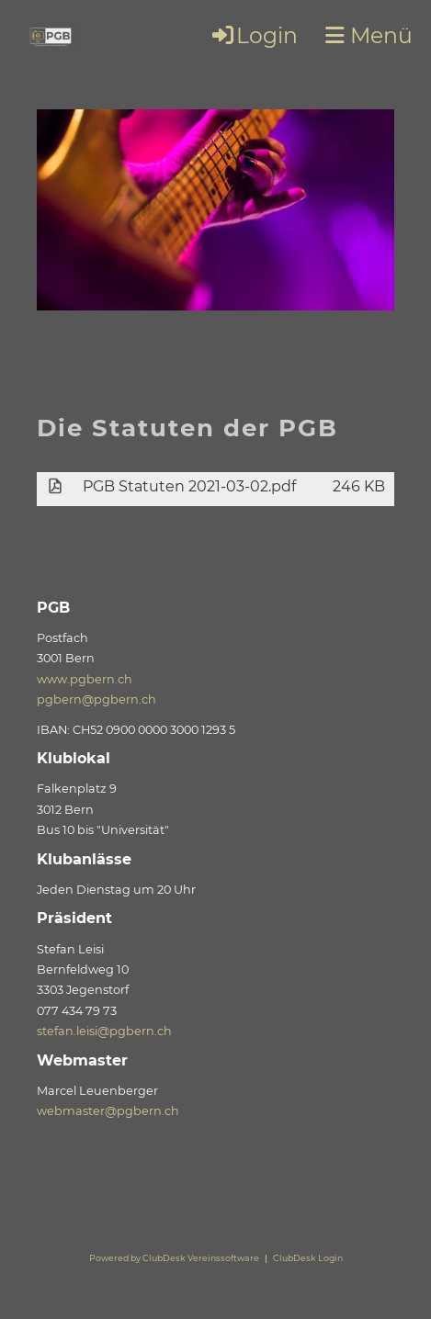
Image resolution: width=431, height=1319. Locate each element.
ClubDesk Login (308, 1258)
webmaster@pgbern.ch (108, 1111)
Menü (369, 35)
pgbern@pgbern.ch (96, 699)
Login (254, 35)
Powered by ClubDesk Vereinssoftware (174, 1258)
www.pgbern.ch (84, 679)
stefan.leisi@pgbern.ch (104, 1031)
